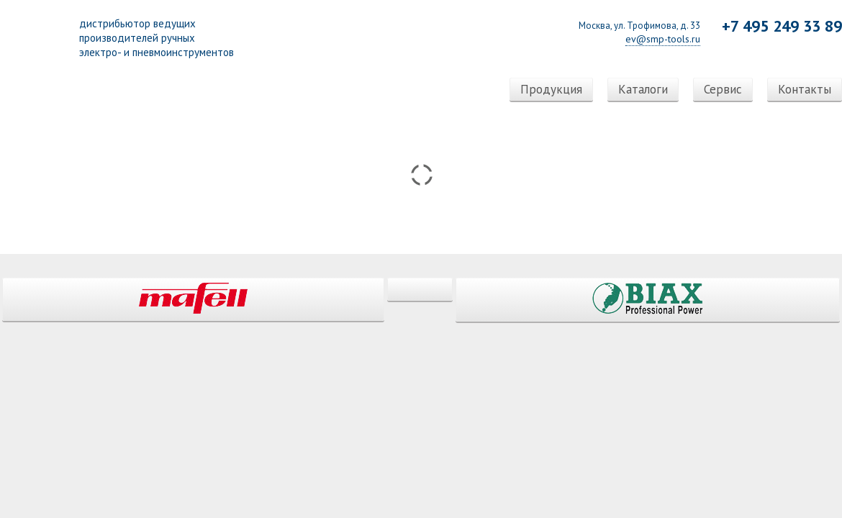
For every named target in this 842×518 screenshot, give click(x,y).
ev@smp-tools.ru (662, 38)
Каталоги (643, 89)
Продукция (551, 89)
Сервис (723, 89)
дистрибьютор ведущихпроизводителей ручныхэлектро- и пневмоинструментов (156, 38)
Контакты (804, 89)
